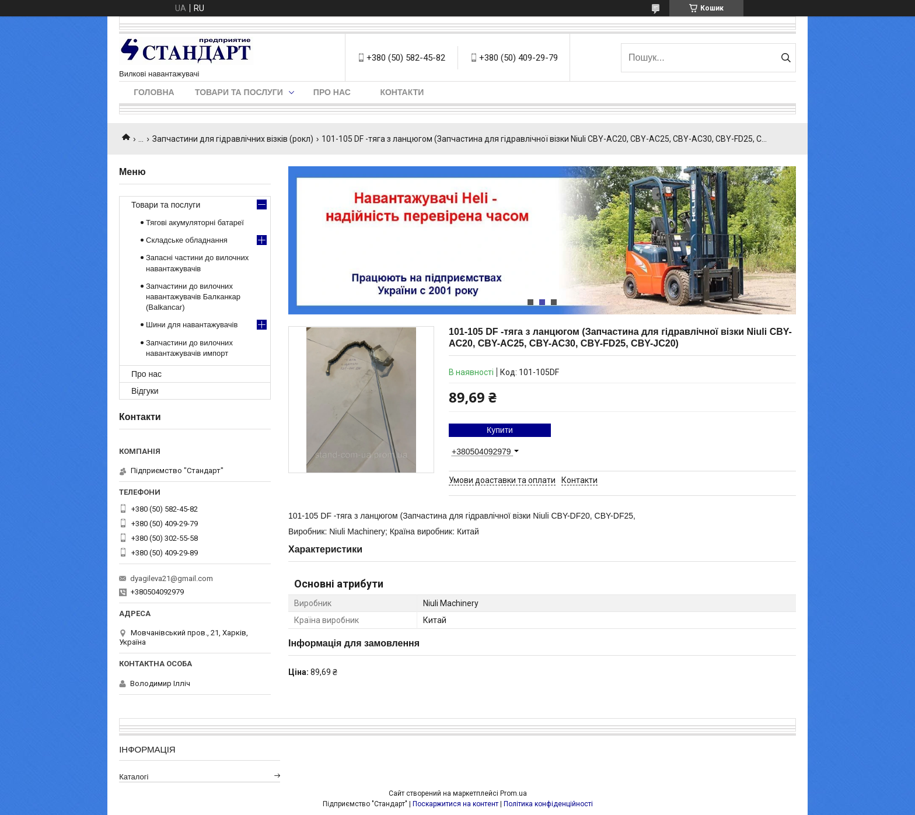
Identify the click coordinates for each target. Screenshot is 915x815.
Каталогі (133, 776)
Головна (154, 92)
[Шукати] (786, 57)
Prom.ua (513, 793)
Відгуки (145, 391)
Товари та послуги (239, 92)
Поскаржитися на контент (455, 804)
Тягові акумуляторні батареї (195, 222)
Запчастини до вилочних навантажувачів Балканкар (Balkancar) (193, 297)
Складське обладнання (187, 240)
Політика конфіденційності (548, 804)
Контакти (402, 92)
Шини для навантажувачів (192, 324)
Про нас (332, 92)
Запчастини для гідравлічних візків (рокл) (232, 139)
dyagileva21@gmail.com (171, 578)
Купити (500, 430)
